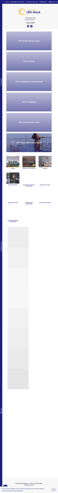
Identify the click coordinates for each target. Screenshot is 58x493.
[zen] (28, 27)
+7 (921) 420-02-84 (30, 18)
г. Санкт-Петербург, (30, 22)
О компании (1, 82)
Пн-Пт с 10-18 (30, 23)
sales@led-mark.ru (30, 19)
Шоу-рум (1, 411)
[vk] (31, 27)
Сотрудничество (1, 246)
